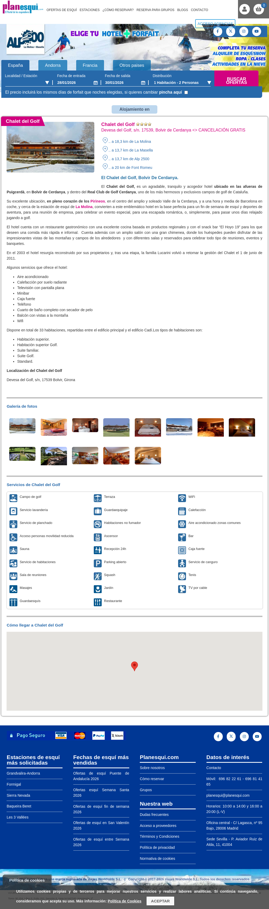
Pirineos (97, 201)
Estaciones (90, 10)
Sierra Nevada (18, 795)
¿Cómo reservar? (118, 10)
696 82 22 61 (229, 779)
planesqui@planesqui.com (228, 795)
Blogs (182, 10)
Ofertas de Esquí (61, 10)
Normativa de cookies (157, 858)
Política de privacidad (157, 847)
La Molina (84, 207)
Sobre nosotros (152, 768)
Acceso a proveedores (158, 826)
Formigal (14, 784)
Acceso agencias (215, 24)
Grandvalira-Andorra (23, 773)
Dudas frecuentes (154, 814)
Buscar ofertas (236, 81)
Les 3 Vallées (17, 817)
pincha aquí (170, 92)
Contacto (199, 10)
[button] (134, 666)
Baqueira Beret (19, 806)
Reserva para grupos (155, 10)
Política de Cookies (124, 901)
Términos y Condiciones (159, 836)
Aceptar (160, 901)
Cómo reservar (152, 779)
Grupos (146, 790)
